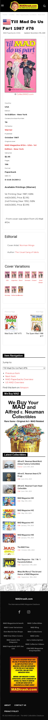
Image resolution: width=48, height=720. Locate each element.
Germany (7, 295)
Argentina (14, 280)
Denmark (27, 280)
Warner (8, 130)
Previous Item (12, 373)
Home (5, 15)
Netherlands (15, 295)
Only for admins (11, 349)
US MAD (12, 15)
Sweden (20, 295)
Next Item (10, 376)
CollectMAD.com (25, 94)
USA (7, 280)
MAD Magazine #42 (26, 510)
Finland (34, 280)
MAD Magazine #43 (26, 498)
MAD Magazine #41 (26, 523)
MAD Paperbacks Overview (19, 379)
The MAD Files (23, 547)
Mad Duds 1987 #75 (13, 324)
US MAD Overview (14, 382)
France (20, 467)
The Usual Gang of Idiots (27, 252)
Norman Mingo (27, 245)
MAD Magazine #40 (26, 535)
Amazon (24, 387)
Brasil (21, 280)
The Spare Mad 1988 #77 (34, 325)
